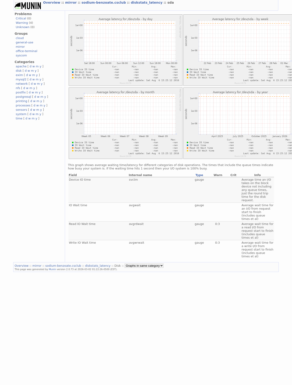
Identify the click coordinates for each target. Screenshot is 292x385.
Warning (22, 22)
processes (23, 105)
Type (199, 175)
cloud (20, 38)
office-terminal (26, 51)
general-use (24, 42)
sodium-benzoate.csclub (104, 2)
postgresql (23, 96)
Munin (52, 269)
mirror (71, 2)
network (22, 83)
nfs (18, 88)
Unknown (22, 27)
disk (19, 70)
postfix (21, 92)
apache (21, 66)
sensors (21, 109)
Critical (21, 18)
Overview (52, 2)
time (19, 118)
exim (19, 75)
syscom (21, 55)
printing (21, 101)
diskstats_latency (147, 2)
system (21, 114)
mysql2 (21, 79)
